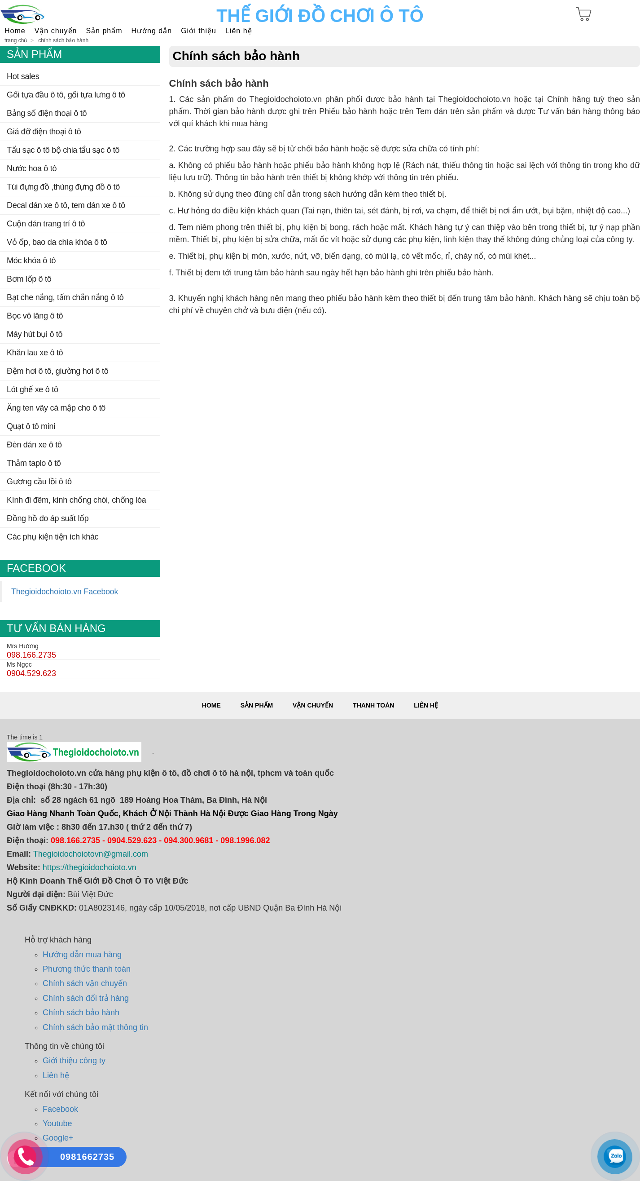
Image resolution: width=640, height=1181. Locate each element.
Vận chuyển (313, 705)
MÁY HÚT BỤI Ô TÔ (34, 334)
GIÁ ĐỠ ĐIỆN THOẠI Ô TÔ (44, 131)
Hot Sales (23, 76)
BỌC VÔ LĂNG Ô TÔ (35, 315)
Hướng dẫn (152, 31)
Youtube (57, 1123)
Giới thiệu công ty (74, 1060)
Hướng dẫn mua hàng (82, 954)
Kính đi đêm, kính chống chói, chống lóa (76, 499)
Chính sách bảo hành (63, 40)
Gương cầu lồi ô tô (39, 481)
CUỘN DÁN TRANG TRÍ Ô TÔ (46, 223)
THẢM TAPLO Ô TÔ (34, 463)
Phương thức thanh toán (87, 968)
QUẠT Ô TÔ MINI (31, 426)
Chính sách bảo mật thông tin (95, 1027)
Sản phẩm (257, 705)
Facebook (60, 1109)
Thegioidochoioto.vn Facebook (64, 591)
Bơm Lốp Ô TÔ (29, 278)
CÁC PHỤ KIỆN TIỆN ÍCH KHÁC (52, 536)
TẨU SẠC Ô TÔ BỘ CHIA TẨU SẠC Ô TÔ (63, 150)
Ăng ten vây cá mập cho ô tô (56, 407)
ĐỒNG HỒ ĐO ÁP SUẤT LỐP (48, 518)
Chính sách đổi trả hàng (86, 998)
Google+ (58, 1137)
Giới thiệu (198, 31)
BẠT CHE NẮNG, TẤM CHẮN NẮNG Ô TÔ (65, 297)
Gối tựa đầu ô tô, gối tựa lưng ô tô (66, 94)
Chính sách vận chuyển (85, 983)
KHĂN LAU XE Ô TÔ (35, 352)
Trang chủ (15, 40)
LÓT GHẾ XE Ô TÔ (32, 389)
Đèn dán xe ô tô (34, 444)
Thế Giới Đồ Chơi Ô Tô (320, 16)
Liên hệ (238, 31)
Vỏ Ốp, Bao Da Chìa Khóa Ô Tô (57, 242)
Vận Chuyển (56, 31)
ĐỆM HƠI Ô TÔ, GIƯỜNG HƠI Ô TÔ (57, 371)
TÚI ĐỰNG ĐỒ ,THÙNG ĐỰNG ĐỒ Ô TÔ (63, 186)
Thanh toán (373, 705)
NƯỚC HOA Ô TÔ (32, 168)
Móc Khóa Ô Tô (31, 260)
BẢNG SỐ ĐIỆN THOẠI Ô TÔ (47, 113)
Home (15, 31)
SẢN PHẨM (104, 31)
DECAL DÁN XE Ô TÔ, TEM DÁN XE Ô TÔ (66, 205)
